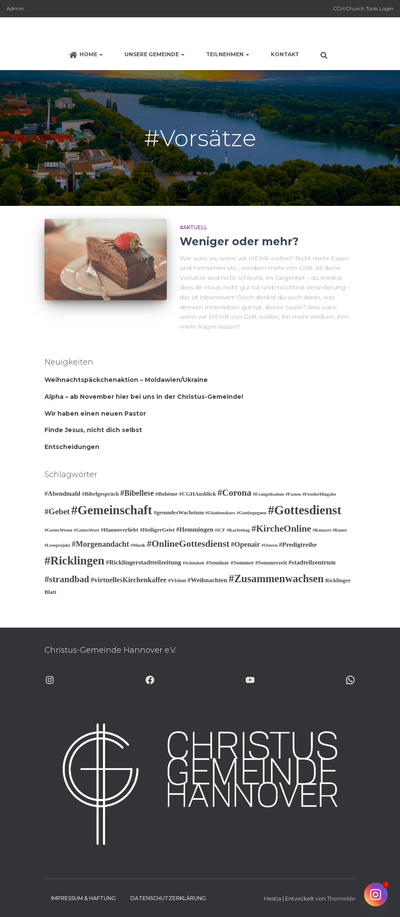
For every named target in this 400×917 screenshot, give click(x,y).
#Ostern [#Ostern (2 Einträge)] (270, 545)
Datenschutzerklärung (168, 898)
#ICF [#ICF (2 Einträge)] (220, 530)
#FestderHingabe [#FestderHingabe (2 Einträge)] (319, 494)
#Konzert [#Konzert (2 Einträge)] (322, 530)
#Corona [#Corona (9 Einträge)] (234, 492)
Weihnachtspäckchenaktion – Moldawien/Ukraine (126, 380)
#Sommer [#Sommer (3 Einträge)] (242, 562)
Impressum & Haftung (83, 898)
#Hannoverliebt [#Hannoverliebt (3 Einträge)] (119, 529)
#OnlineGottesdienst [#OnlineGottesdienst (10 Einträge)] (188, 543)
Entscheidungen (71, 447)
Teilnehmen (227, 54)
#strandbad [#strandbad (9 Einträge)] (66, 579)
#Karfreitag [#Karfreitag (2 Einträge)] (238, 530)
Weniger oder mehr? (239, 241)
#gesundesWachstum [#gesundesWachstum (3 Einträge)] (179, 512)
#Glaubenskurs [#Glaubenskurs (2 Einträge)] (220, 512)
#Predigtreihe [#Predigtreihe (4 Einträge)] (298, 544)
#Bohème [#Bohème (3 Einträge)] (166, 494)
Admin (15, 8)
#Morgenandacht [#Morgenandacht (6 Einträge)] (100, 544)
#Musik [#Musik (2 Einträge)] (137, 545)
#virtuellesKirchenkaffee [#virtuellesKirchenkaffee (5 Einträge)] (129, 580)
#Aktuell (193, 227)
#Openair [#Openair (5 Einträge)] (245, 544)
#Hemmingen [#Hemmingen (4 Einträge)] (194, 529)
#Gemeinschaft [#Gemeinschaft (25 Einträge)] (111, 510)
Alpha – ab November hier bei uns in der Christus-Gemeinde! (143, 397)
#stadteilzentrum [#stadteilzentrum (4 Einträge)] (312, 562)
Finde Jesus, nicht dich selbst (93, 430)
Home (86, 55)
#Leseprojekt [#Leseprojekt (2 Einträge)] (57, 545)
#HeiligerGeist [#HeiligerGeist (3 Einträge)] (157, 529)
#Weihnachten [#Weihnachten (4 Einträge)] (207, 580)
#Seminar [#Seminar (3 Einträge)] (217, 562)
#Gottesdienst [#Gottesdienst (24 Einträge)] (304, 510)
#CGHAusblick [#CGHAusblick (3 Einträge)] (197, 494)
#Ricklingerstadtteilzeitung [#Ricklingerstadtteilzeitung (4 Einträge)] (143, 562)
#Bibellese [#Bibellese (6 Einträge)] (137, 493)
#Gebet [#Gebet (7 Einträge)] (57, 511)
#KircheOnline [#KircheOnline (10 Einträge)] (281, 528)
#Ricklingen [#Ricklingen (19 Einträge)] (74, 560)
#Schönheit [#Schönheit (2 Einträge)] (193, 563)
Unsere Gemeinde (154, 54)
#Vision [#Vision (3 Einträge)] (177, 580)
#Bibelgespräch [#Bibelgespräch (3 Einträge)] (100, 494)
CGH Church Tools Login (363, 8)
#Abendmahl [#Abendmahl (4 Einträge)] (62, 493)
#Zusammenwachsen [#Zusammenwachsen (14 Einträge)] (276, 578)
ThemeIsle (341, 898)
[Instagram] (375, 894)
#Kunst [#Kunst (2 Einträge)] (340, 530)
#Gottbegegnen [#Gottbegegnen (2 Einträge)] (252, 512)
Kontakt (285, 54)
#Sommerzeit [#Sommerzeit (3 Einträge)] (271, 562)
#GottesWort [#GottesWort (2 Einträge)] (86, 530)
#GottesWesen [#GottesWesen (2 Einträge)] (58, 530)
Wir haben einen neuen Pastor (95, 413)
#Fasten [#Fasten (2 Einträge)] (293, 494)
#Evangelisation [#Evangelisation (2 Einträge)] (268, 494)
